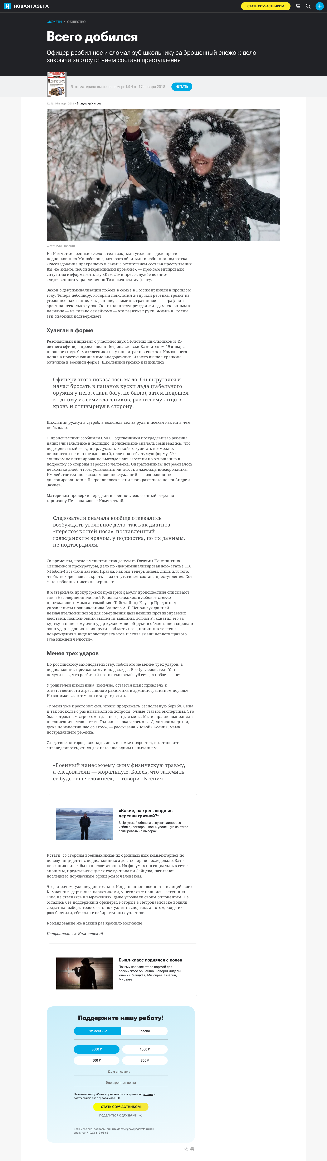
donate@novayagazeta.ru (133, 1128)
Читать (182, 87)
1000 (145, 1049)
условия (148, 1094)
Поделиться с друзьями (120, 1115)
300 (145, 1060)
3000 (97, 1049)
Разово (144, 1031)
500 (96, 1060)
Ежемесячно (97, 1031)
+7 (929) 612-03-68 (96, 1132)
